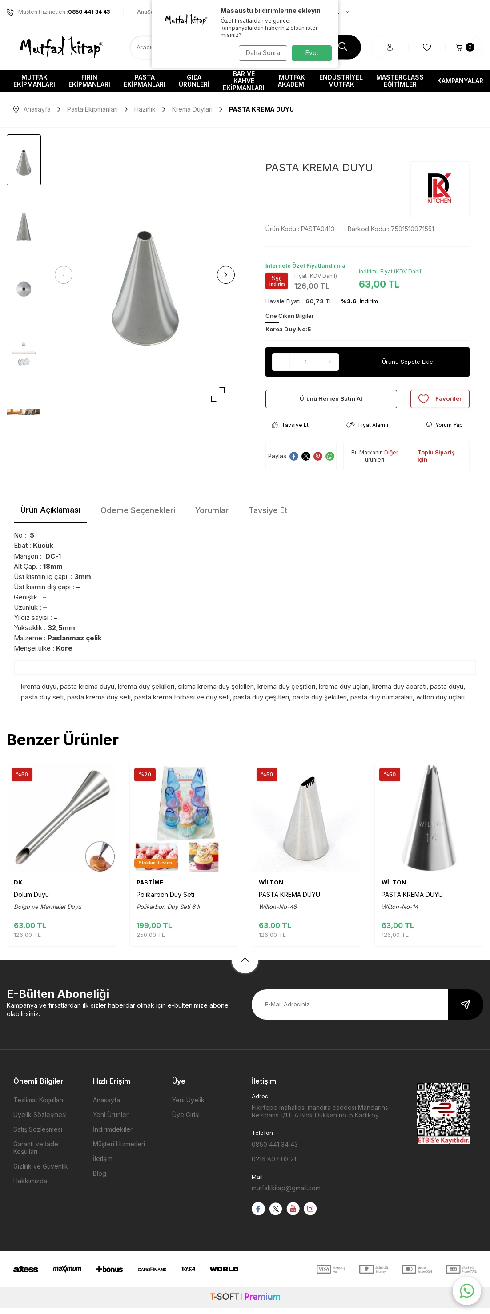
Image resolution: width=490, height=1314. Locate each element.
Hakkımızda (30, 1187)
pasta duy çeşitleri (261, 703)
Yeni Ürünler (111, 1121)
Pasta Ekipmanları (144, 80)
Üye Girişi (186, 1121)
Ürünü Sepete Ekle (407, 362)
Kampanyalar (460, 80)
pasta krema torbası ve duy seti (182, 703)
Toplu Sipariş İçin (436, 462)
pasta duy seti (42, 703)
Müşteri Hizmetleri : (58, 12)
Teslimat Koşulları (38, 1106)
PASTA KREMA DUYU (289, 900)
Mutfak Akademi (292, 80)
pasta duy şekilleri (320, 703)
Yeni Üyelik (188, 1106)
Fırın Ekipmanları (89, 80)
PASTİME (150, 888)
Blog (99, 1179)
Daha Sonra (261, 52)
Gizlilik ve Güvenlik (40, 1172)
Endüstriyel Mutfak (341, 80)
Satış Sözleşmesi (37, 1135)
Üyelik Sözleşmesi (40, 1121)
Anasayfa (32, 109)
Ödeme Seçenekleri (137, 516)
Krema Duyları (192, 109)
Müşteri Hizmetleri (119, 1150)
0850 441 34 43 (275, 1150)
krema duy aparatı (399, 692)
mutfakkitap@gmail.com (286, 1194)
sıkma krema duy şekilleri (216, 692)
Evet (311, 52)
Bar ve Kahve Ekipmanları (244, 81)
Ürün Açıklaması (50, 516)
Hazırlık (145, 109)
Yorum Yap (444, 431)
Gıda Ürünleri (194, 80)
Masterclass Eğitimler (400, 80)
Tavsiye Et (290, 431)
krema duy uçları (344, 692)
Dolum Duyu (31, 900)
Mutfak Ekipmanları (34, 80)
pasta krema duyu (87, 692)
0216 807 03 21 (274, 1165)
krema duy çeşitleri (286, 692)
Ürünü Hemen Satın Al (331, 402)
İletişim (102, 1165)
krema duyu (38, 692)
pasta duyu (446, 692)
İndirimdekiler (113, 1135)
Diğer (391, 458)
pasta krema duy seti (99, 703)
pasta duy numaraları (381, 703)
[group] (144, 274)
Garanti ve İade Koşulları (35, 1153)
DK (18, 888)
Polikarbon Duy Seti (165, 900)
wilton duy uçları (440, 703)
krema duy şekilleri (146, 692)
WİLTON (271, 888)
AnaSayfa (149, 11)
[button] (67, 275)
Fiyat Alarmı (367, 431)
